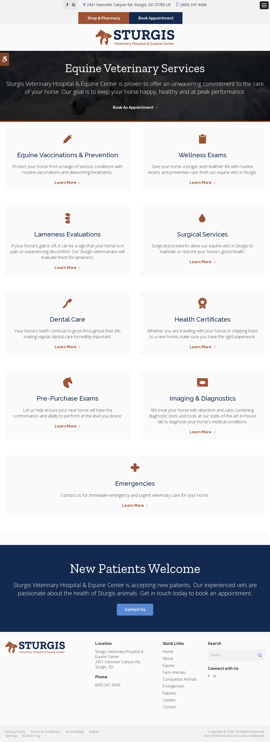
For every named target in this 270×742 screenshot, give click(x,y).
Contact (169, 706)
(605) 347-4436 (193, 4)
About (168, 658)
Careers (169, 699)
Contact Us (135, 609)
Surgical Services (202, 234)
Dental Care (67, 319)
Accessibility (75, 731)
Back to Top (32, 736)
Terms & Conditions (45, 731)
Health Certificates (202, 319)
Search (94, 731)
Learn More (65, 182)
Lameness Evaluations (67, 234)
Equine (168, 665)
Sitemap (11, 736)
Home (168, 651)
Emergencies (135, 483)
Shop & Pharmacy (104, 18)
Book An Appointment (133, 107)
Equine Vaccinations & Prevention (67, 155)
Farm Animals (174, 672)
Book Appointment (155, 18)
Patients (169, 693)
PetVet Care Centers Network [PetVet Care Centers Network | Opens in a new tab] (242, 736)
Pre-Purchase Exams (67, 398)
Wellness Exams (202, 155)
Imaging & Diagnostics (203, 398)
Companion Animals (180, 679)
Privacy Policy (15, 731)
